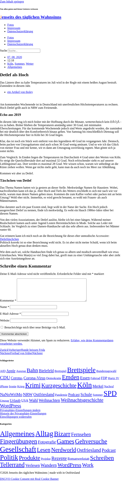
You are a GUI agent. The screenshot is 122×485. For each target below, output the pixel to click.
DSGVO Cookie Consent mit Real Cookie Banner (29, 483)
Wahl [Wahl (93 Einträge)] (33, 404)
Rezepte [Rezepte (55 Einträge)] (59, 462)
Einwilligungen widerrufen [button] (16, 421)
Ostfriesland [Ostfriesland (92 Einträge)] (43, 398)
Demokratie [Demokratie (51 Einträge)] (53, 382)
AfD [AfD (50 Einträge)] (3, 375)
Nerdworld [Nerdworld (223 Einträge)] (63, 454)
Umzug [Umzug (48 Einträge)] (4, 405)
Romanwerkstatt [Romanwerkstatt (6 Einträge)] (78, 463)
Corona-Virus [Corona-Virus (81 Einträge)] (35, 382)
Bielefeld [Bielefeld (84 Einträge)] (46, 375)
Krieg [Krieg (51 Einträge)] (21, 391)
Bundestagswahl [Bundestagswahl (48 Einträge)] (106, 375)
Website (4, 324)
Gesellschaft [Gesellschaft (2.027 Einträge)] (18, 454)
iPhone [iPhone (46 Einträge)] (4, 391)
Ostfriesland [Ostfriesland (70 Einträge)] (89, 454)
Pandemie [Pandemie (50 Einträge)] (61, 399)
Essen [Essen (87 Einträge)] (85, 382)
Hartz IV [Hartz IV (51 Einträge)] (113, 382)
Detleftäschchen (9, 239)
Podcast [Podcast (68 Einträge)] (74, 399)
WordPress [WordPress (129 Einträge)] (10, 410)
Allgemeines (14, 67)
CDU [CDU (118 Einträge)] (5, 382)
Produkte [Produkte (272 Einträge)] (29, 462)
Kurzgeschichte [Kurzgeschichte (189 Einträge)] (58, 390)
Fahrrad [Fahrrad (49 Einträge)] (95, 382)
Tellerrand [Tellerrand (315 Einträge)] (12, 469)
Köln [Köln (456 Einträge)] (84, 389)
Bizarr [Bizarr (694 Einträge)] (62, 438)
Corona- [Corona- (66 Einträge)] (17, 382)
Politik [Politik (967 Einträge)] (9, 462)
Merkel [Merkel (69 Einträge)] (98, 391)
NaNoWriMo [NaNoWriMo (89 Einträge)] (11, 399)
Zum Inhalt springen (12, 1)
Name (4, 311)
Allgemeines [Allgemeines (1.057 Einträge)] (17, 438)
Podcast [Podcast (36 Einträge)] (109, 454)
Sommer (20, 63)
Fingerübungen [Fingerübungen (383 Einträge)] (18, 445)
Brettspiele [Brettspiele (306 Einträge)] (81, 374)
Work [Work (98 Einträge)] (87, 469)
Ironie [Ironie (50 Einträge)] (12, 391)
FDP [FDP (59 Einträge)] (104, 382)
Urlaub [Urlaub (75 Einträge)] (15, 405)
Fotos (10, 24)
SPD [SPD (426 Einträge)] (110, 398)
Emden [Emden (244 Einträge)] (70, 381)
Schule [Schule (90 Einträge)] (86, 398)
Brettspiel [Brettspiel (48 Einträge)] (60, 375)
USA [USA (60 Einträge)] (24, 405)
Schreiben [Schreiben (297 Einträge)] (102, 462)
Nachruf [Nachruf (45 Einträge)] (109, 390)
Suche (3, 50)
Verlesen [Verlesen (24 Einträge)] (32, 469)
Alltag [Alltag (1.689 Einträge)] (44, 438)
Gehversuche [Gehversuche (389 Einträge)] (91, 445)
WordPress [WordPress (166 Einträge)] (69, 469)
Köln (10, 63)
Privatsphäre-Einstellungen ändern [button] (20, 414)
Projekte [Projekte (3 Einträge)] (46, 463)
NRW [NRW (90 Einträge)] (28, 398)
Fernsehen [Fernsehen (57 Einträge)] (81, 439)
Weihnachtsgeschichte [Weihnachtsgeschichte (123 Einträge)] (82, 404)
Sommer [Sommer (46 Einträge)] (98, 399)
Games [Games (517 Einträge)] (65, 445)
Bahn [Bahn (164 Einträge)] (32, 375)
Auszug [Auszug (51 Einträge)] (21, 375)
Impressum (13, 28)
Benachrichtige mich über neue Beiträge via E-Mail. (35, 331)
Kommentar (8, 304)
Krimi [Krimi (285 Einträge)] (33, 389)
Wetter (29, 63)
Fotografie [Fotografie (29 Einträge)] (47, 446)
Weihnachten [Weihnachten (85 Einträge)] (49, 404)
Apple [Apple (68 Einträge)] (11, 375)
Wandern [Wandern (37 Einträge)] (49, 469)
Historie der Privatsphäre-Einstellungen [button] (23, 417)
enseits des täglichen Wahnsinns (30, 17)
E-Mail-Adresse (10, 318)
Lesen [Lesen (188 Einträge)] (43, 454)
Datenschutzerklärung (20, 31)
